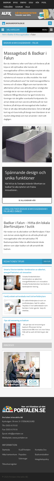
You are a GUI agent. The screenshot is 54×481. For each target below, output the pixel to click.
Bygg (15, 2)
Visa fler (47, 261)
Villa (27, 6)
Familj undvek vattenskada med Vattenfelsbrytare (25, 296)
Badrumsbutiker (42, 454)
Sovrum (19, 6)
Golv (31, 2)
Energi (23, 2)
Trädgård (8, 6)
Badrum (7, 2)
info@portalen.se (15, 433)
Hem (4, 34)
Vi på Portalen (25, 449)
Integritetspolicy (42, 459)
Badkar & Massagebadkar (18, 34)
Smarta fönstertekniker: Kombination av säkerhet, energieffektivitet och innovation (25, 271)
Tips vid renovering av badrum (16, 320)
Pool (44, 2)
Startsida (6, 449)
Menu (44, 29)
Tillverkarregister (9, 463)
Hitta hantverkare (9, 454)
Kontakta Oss (41, 449)
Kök (37, 2)
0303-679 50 (11, 425)
